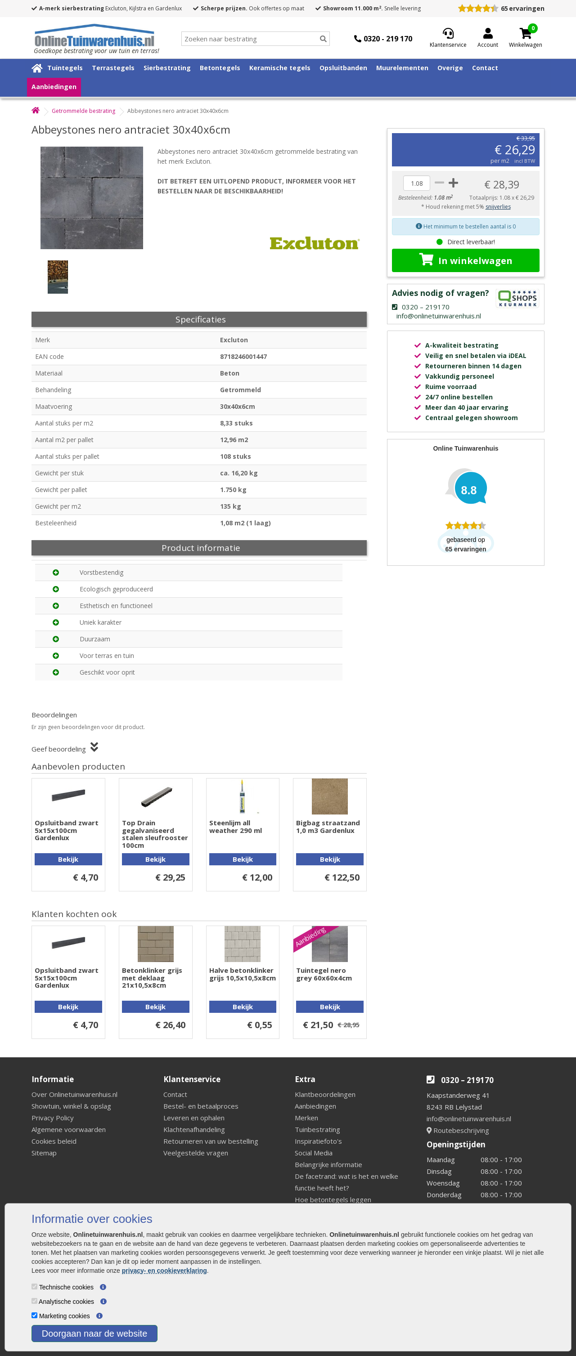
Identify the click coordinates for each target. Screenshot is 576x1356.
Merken (306, 1117)
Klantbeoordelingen (325, 1094)
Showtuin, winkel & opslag (71, 1105)
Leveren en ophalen (194, 1117)
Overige (450, 67)
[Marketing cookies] (34, 1315)
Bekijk (68, 859)
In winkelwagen (466, 260)
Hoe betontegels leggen (333, 1199)
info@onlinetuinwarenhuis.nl (469, 1118)
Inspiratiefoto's (318, 1141)
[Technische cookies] (34, 1286)
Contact (485, 67)
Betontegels (220, 67)
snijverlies (498, 206)
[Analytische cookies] (34, 1301)
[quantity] (416, 183)
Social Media (314, 1152)
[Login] (487, 38)
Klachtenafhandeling (194, 1129)
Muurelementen (402, 67)
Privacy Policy (53, 1117)
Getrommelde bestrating (83, 111)
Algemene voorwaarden (69, 1129)
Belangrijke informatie (328, 1164)
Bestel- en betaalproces (200, 1105)
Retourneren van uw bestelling (210, 1141)
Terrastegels (113, 67)
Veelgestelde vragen (195, 1152)
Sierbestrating (167, 67)
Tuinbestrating (317, 1129)
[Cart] (525, 33)
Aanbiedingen (54, 86)
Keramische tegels (279, 67)
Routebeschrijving (458, 1130)
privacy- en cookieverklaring (164, 1270)
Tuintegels (65, 67)
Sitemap (44, 1152)
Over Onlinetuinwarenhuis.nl (74, 1094)
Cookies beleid (54, 1141)
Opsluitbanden (343, 67)
